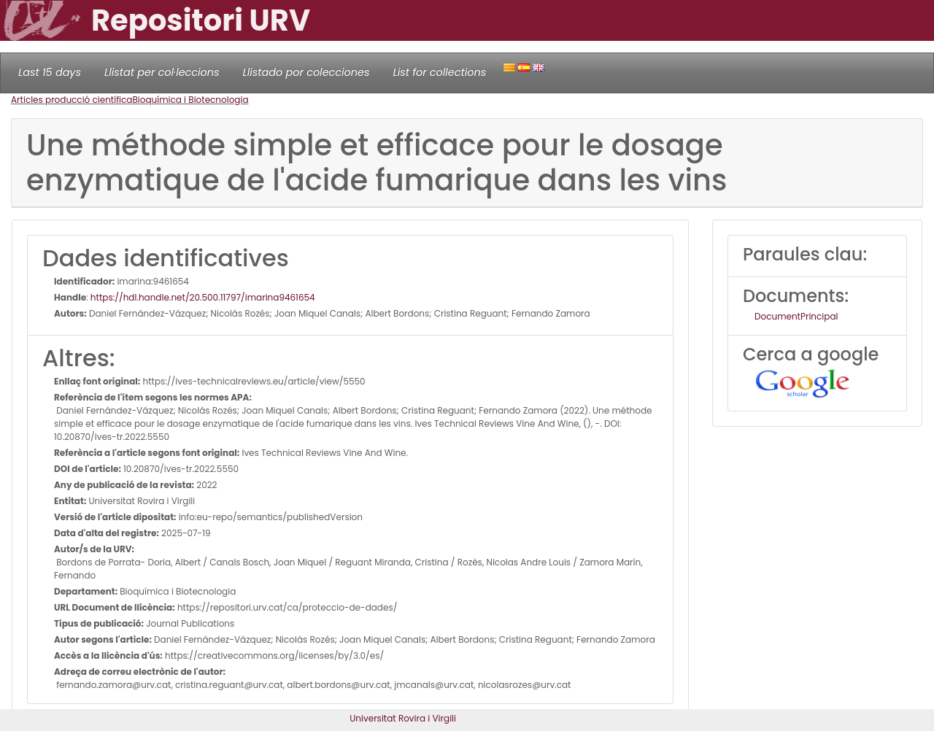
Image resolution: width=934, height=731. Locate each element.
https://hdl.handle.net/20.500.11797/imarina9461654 (202, 297)
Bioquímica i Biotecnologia (190, 99)
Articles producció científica (71, 99)
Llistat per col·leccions (162, 72)
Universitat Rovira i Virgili (403, 718)
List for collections (439, 72)
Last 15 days (49, 72)
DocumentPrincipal (796, 316)
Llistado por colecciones (306, 72)
